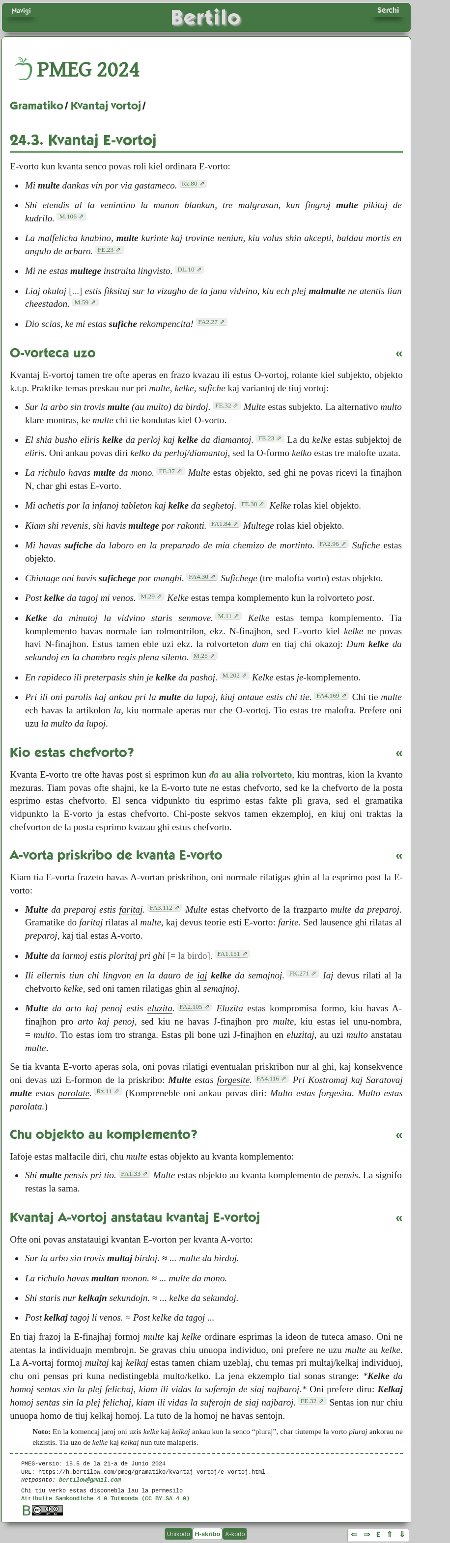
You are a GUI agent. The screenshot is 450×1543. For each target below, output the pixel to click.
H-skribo (207, 1534)
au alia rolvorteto (250, 774)
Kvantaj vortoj (106, 105)
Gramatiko (36, 105)
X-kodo (235, 1534)
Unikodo (178, 1534)
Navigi (21, 10)
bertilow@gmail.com (90, 1479)
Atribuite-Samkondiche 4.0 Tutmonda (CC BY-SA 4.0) (105, 1498)
